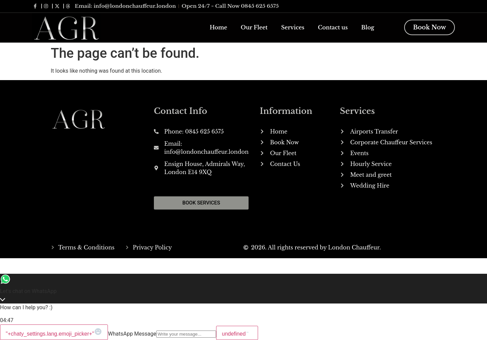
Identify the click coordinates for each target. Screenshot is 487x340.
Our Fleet (254, 27)
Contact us (333, 27)
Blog (367, 27)
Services (292, 27)
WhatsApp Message (132, 334)
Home (218, 27)
